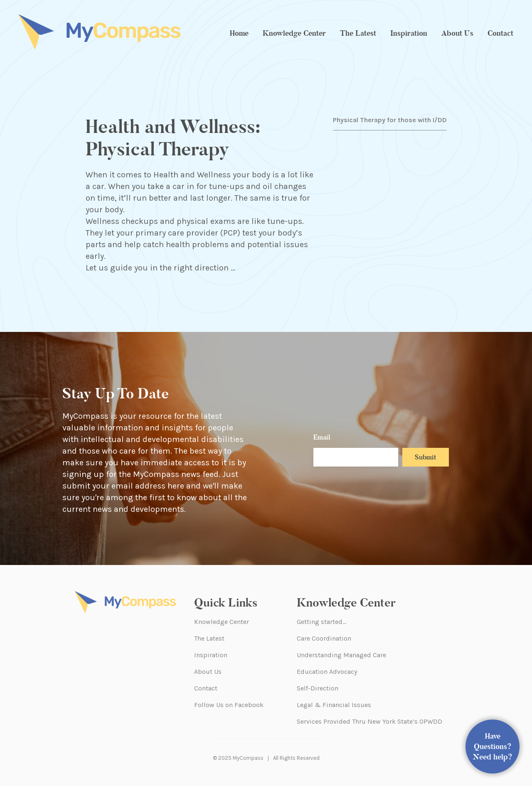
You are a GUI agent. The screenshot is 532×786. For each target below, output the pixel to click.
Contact (500, 33)
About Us (457, 33)
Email (321, 437)
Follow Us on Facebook (229, 705)
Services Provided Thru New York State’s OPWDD (369, 721)
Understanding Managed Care (341, 655)
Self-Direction (317, 688)
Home (239, 33)
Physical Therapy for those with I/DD (390, 120)
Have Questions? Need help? (492, 746)
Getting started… (321, 622)
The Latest (358, 33)
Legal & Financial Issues (334, 705)
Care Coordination (324, 638)
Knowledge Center (294, 33)
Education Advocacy (327, 671)
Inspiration (408, 33)
